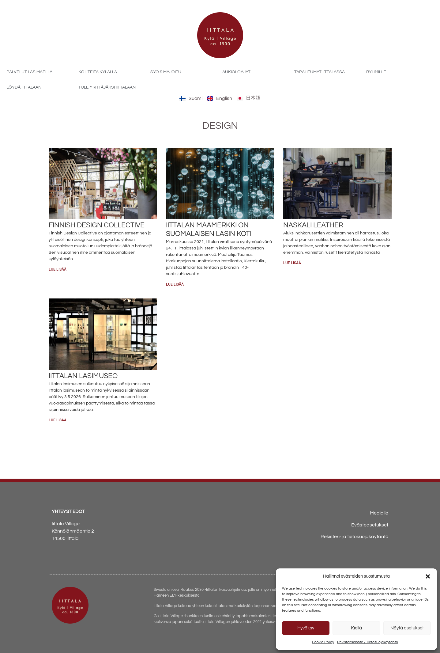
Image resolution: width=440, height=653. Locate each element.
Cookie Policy (323, 642)
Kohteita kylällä (97, 72)
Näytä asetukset (407, 628)
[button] (428, 576)
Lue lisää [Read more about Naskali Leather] (292, 263)
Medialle (379, 513)
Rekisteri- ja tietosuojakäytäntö (354, 536)
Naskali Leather (313, 225)
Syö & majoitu (165, 72)
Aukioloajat (236, 72)
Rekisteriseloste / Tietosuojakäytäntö (367, 642)
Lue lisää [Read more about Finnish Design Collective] (57, 269)
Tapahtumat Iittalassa (319, 72)
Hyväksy (305, 628)
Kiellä (356, 628)
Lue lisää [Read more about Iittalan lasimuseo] (57, 420)
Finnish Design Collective (97, 225)
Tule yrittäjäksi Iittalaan (107, 87)
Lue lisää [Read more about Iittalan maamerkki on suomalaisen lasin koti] (175, 284)
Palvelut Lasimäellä (29, 72)
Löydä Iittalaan (23, 87)
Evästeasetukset (369, 524)
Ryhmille (376, 72)
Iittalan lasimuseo (83, 376)
